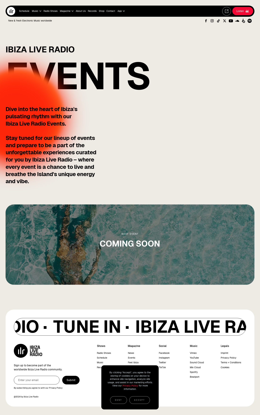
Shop (101, 11)
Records (92, 11)
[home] (11, 11)
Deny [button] (118, 400)
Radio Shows (50, 11)
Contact (110, 11)
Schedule (24, 11)
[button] (36, 11)
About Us (81, 11)
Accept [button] (139, 400)
